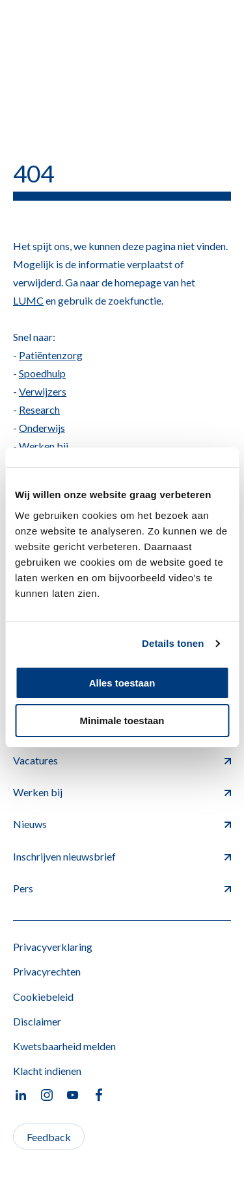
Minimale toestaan (121, 720)
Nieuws (122, 824)
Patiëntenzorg (51, 355)
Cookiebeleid (43, 996)
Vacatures (122, 760)
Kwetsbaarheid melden (64, 1046)
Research (39, 409)
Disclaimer (37, 1021)
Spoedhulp (42, 373)
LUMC (28, 300)
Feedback (49, 1137)
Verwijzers (42, 391)
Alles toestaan (122, 682)
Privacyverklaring (52, 946)
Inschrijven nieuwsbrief (122, 856)
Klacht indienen (47, 1070)
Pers (122, 888)
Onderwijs (42, 427)
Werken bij (43, 446)
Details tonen (173, 643)
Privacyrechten (47, 971)
